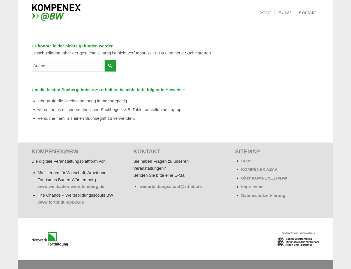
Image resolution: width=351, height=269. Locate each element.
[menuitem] (265, 12)
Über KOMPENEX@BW (264, 178)
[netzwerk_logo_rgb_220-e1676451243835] (50, 239)
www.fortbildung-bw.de (61, 202)
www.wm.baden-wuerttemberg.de (71, 186)
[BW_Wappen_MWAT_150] (298, 239)
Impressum (252, 186)
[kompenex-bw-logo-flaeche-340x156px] (59, 12)
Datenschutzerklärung (263, 195)
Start (246, 160)
